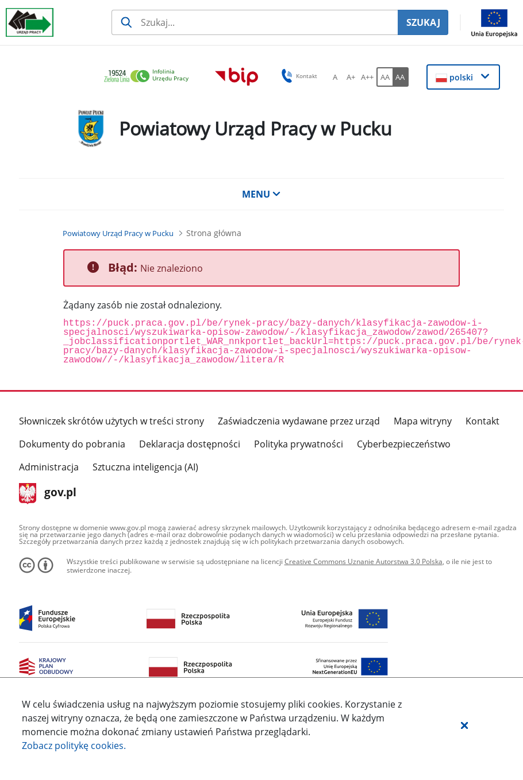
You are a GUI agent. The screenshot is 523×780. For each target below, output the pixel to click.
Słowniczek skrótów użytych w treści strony (111, 421)
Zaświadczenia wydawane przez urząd (299, 421)
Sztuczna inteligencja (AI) (145, 467)
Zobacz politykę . (74, 745)
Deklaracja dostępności (189, 444)
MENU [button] (261, 194)
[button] (464, 725)
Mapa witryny (423, 421)
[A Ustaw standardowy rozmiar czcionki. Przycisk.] (335, 77)
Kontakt (482, 421)
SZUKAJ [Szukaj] (423, 22)
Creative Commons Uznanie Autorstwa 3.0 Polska (363, 561)
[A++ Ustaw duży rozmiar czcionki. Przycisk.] (367, 77)
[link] (149, 77)
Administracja (49, 467)
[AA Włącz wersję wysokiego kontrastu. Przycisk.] (401, 77)
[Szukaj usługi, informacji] (254, 22)
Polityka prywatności (298, 444)
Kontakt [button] (297, 76)
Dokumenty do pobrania (72, 444)
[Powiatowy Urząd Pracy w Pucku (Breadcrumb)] (118, 233)
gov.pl (48, 493)
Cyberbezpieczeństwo (404, 444)
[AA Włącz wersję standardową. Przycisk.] (384, 77)
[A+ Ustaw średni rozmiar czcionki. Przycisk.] (351, 77)
